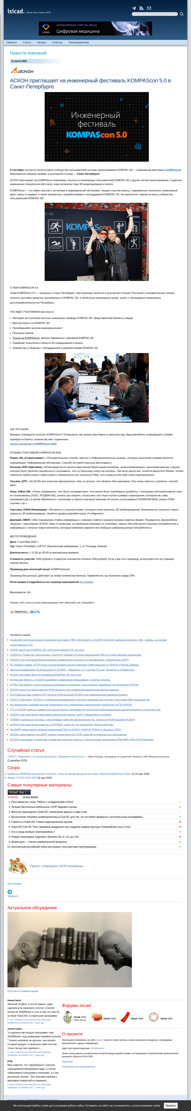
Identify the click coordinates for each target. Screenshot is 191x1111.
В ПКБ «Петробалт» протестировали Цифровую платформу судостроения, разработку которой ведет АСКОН (74, 684)
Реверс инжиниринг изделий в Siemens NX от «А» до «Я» (45, 836)
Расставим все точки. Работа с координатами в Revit (42, 801)
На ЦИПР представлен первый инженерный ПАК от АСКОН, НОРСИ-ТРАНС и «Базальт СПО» (65, 729)
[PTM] (9, 1061)
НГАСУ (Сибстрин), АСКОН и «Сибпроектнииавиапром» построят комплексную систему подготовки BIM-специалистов (79, 699)
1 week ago (39, 1087)
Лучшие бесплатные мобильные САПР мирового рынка (44, 806)
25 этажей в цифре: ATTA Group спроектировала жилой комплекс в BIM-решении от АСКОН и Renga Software (74, 664)
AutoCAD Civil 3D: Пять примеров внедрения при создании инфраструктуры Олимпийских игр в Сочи (70, 826)
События (57, 42)
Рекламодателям (79, 42)
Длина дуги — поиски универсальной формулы (39, 841)
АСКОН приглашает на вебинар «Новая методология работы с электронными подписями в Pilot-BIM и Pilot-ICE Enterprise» (82, 739)
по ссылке (86, 582)
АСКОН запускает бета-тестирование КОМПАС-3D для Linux (45, 674)
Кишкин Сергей (14, 1000)
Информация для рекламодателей (78, 1066)
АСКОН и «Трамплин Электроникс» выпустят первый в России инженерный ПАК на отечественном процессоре (75, 654)
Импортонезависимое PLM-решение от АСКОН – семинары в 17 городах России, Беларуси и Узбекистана (72, 669)
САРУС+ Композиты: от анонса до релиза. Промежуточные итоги (45, 756)
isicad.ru (100, 1040)
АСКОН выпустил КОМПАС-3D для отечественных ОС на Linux (47, 649)
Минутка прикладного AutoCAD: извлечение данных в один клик (49, 811)
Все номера (14, 883)
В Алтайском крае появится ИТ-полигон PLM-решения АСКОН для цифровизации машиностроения (69, 694)
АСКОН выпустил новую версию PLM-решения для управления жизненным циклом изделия (64, 689)
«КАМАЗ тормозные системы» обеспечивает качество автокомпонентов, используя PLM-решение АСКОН (72, 719)
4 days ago (39, 1023)
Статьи (27, 42)
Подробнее (67, 1061)
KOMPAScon (173, 170)
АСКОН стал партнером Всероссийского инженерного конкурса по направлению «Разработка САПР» (69, 659)
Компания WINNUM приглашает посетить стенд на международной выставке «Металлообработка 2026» (69, 773)
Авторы (41, 42)
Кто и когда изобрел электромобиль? (33, 831)
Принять (171, 1105)
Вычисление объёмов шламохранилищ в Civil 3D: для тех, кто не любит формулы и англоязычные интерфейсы (77, 816)
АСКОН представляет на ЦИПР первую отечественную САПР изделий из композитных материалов (68, 734)
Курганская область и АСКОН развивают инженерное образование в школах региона (60, 679)
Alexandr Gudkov (14, 1029)
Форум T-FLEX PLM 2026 (22, 777)
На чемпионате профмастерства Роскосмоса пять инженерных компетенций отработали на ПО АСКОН (71, 704)
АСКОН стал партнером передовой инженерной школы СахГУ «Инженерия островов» (61, 714)
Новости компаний (28, 53)
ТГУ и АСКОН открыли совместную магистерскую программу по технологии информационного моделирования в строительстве (85, 709)
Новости (12, 42)
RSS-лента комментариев (22, 991)
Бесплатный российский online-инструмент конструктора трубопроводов (53, 846)
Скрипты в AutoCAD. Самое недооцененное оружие (41, 821)
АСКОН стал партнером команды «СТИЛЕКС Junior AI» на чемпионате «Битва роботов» (62, 724)
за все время (30, 796)
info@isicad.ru (97, 1048)
